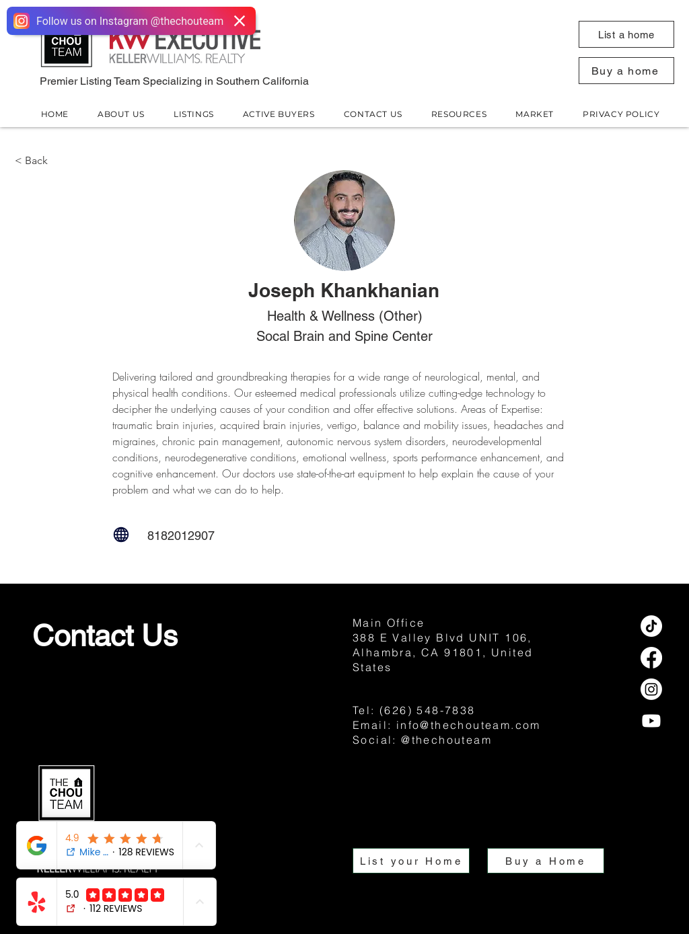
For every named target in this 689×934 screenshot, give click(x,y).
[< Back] (59, 160)
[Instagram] (651, 689)
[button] (626, 34)
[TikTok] (651, 626)
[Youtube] (651, 721)
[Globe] (121, 534)
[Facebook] (651, 657)
